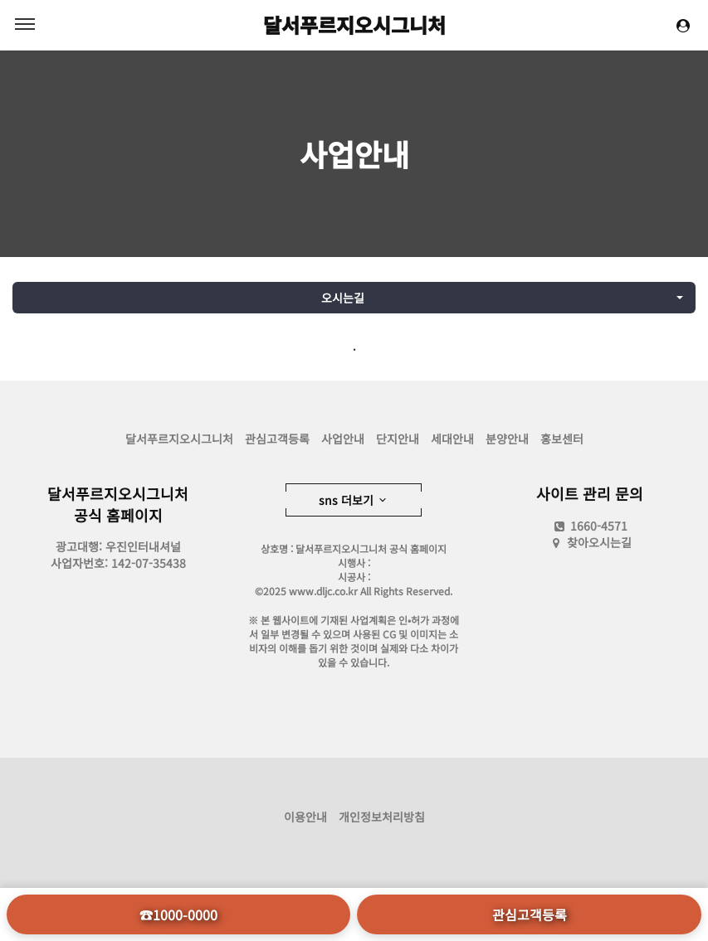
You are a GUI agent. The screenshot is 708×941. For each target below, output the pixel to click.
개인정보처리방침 (382, 816)
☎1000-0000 (178, 914)
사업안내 (354, 153)
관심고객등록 (277, 438)
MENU (25, 24)
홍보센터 (561, 438)
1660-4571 (589, 525)
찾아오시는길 (599, 542)
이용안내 (305, 816)
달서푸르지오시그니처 (354, 24)
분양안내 (507, 438)
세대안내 (452, 438)
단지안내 (397, 438)
